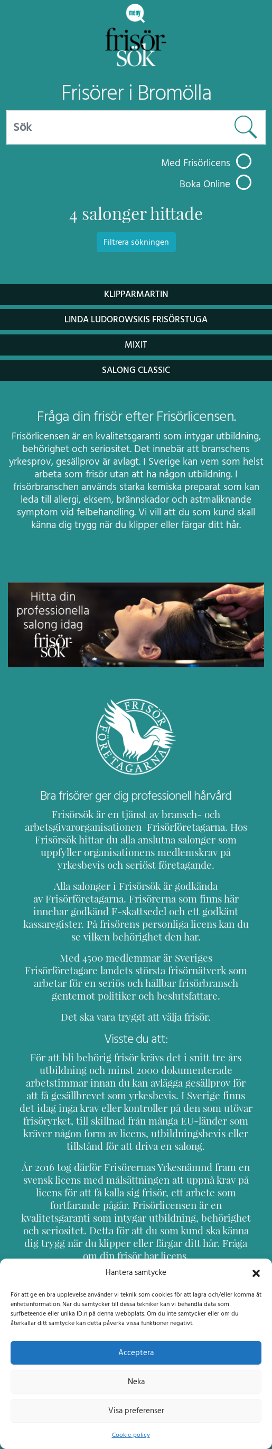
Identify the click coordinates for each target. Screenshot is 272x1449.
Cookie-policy (130, 1434)
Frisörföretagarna (179, 826)
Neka (136, 1381)
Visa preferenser (136, 1410)
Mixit (136, 345)
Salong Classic (136, 370)
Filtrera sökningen (136, 242)
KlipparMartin (136, 294)
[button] (256, 1272)
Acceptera (136, 1352)
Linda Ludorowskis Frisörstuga (136, 319)
